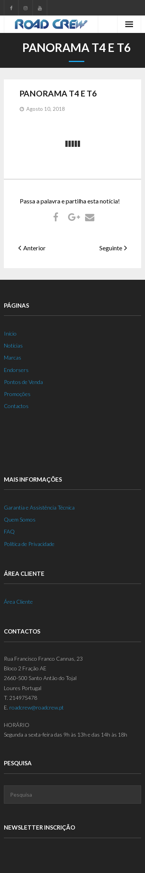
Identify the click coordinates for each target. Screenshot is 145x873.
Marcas (12, 357)
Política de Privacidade (29, 544)
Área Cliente (18, 601)
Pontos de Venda (23, 382)
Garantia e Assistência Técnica (39, 507)
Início (10, 333)
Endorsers (16, 370)
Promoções (17, 394)
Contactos (16, 406)
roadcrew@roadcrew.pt (36, 707)
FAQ (9, 531)
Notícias (13, 345)
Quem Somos (20, 519)
